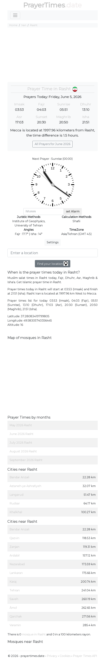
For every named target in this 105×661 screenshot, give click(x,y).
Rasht (33, 25)
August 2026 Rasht (23, 451)
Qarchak (16, 616)
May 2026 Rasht (21, 425)
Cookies (65, 656)
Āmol (13, 607)
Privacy (52, 656)
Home (13, 25)
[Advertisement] (52, 55)
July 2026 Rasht (21, 442)
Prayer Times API (85, 656)
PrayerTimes (44, 5)
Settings (52, 242)
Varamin (15, 625)
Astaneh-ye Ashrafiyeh (25, 486)
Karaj (13, 581)
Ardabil (15, 555)
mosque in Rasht (34, 634)
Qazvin (14, 538)
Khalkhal (16, 512)
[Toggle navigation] (15, 15)
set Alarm (73, 211)
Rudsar (15, 503)
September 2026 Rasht (26, 460)
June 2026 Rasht (21, 434)
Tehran (15, 590)
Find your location (52, 263)
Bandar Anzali (19, 477)
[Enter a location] (52, 253)
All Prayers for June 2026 (52, 144)
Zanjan (14, 546)
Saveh (14, 599)
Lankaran (16, 573)
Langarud (17, 494)
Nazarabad (17, 564)
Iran (23, 25)
